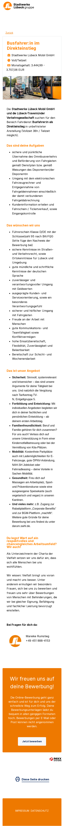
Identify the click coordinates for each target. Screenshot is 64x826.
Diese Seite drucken (35, 779)
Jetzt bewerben (32, 741)
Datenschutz (40, 810)
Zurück (9, 32)
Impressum (22, 810)
